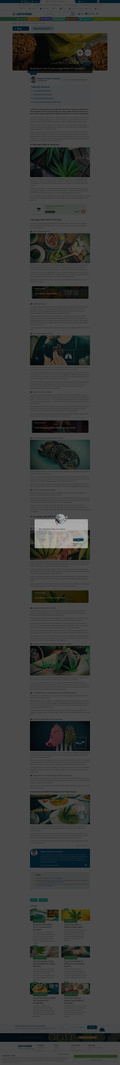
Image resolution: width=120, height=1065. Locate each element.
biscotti (42, 167)
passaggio (71, 600)
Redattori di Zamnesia (59, 1042)
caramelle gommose (67, 169)
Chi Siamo (56, 1034)
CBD (68, 174)
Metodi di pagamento (76, 1026)
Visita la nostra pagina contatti (27, 1031)
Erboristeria (39, 1031)
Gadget (38, 1042)
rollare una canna (51, 457)
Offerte (38, 1044)
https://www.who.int (58, 854)
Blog (55, 1026)
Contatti (73, 1024)
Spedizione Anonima (59, 1047)
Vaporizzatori (40, 1029)
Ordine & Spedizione (75, 1029)
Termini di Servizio (32, 1007)
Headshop (39, 1026)
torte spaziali (33, 167)
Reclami (73, 1044)
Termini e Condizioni (75, 1031)
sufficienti (66, 351)
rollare (87, 462)
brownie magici (82, 165)
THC (60, 157)
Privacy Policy (24, 1007)
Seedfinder (56, 1024)
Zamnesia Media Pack (59, 1039)
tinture (83, 474)
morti (60, 346)
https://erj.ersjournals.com (47, 862)
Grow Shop (39, 1039)
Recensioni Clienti (58, 1037)
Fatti (33, 876)
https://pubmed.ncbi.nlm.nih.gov (57, 858)
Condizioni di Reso (75, 1037)
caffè (88, 172)
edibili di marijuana (45, 96)
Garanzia (73, 1042)
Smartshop (39, 1034)
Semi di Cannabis (41, 1024)
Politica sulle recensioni (76, 1039)
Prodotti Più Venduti (58, 1031)
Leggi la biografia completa (49, 841)
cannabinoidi (79, 155)
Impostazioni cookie (95, 1060)
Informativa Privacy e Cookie (77, 1034)
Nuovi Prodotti (57, 1029)
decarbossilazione (65, 679)
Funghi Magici (40, 1037)
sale (84, 172)
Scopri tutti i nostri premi (88, 1014)
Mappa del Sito (57, 1049)
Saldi (38, 1047)
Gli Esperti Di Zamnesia (59, 1044)
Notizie (43, 876)
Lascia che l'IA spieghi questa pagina (75, 80)
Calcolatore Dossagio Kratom (95, 1032)
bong (35, 253)
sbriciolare (81, 462)
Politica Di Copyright (75, 1047)
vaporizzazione (48, 287)
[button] (33, 79)
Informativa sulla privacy (63, 1054)
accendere (74, 462)
